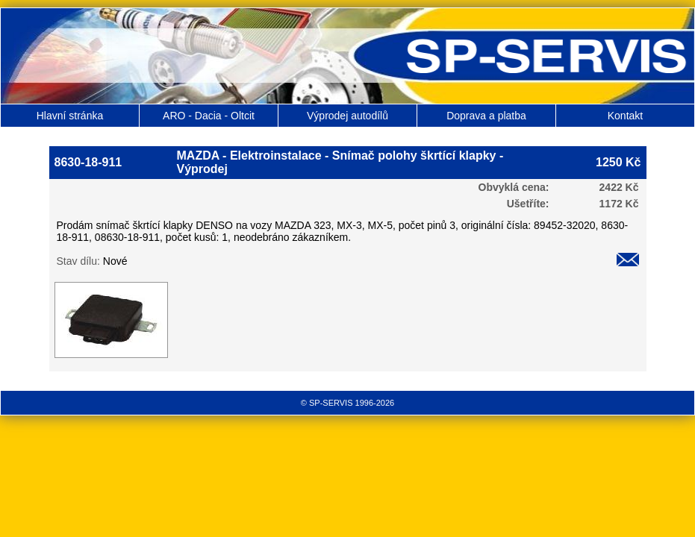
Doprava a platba (486, 116)
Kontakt (625, 116)
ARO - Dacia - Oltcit (209, 116)
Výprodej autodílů (347, 116)
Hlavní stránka (70, 116)
